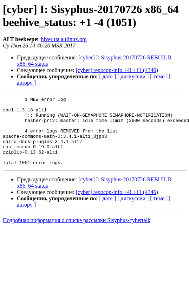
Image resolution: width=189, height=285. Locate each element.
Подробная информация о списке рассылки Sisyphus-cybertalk (76, 234)
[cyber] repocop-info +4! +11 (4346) (117, 70)
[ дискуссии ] (133, 76)
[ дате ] (107, 76)
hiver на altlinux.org (63, 39)
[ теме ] (159, 76)
